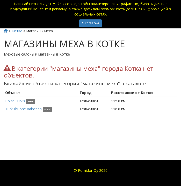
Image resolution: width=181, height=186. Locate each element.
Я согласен (90, 23)
